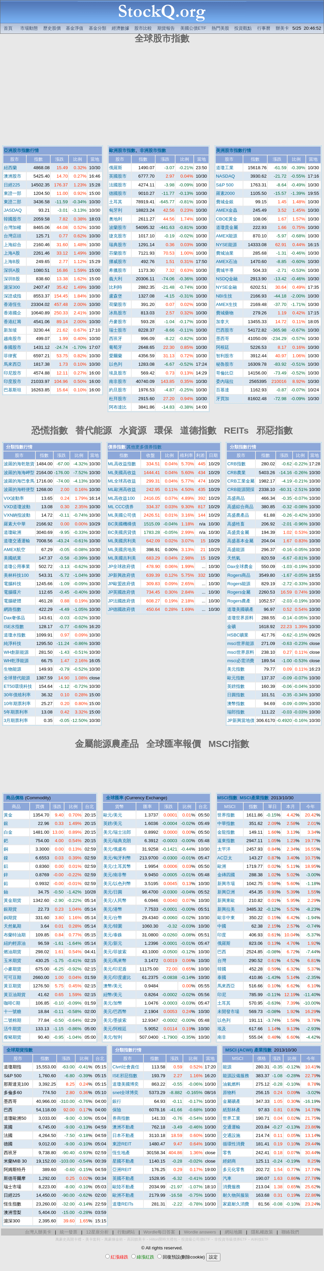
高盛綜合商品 (240, 506)
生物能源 (12, 669)
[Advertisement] (162, 95)
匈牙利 (115, 210)
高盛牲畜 (236, 523)
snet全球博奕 (125, 1092)
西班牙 (115, 338)
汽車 (227, 1178)
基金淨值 (74, 28)
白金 (8, 832)
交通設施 (231, 1135)
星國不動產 (123, 1161)
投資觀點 (243, 28)
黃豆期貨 (12, 985)
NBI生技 (224, 296)
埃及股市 (118, 372)
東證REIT (121, 1143)
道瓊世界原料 (240, 617)
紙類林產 (231, 1109)
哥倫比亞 (225, 372)
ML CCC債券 (121, 506)
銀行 (116, 1101)
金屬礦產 (231, 1101)
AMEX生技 (227, 304)
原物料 (229, 1092)
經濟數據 (120, 28)
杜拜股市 (118, 398)
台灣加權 (12, 227)
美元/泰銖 (112, 934)
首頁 (8, 28)
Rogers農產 (238, 600)
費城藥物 (225, 312)
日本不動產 (123, 1135)
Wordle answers (200, 1232)
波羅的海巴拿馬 (19, 481)
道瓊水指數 (15, 635)
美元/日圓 (112, 891)
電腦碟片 (12, 592)
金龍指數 (226, 832)
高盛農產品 (238, 515)
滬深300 (12, 287)
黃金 (8, 815)
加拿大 (222, 321)
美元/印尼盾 (115, 968)
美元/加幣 (112, 1003)
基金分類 (97, 28)
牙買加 (222, 398)
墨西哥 (222, 338)
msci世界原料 (240, 652)
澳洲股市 (12, 176)
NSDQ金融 (227, 278)
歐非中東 (226, 917)
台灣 (221, 960)
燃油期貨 (12, 951)
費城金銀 (225, 201)
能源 (227, 1066)
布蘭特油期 (15, 934)
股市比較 (143, 28)
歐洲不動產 (123, 1195)
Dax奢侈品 (14, 617)
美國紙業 (12, 558)
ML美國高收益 (122, 472)
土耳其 (115, 201)
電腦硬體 (12, 600)
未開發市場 (228, 1011)
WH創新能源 (16, 652)
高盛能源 (236, 549)
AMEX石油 (227, 261)
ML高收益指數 (122, 463)
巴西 (221, 951)
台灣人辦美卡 (38, 1232)
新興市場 (226, 883)
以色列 (115, 364)
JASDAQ (13, 210)
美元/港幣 (112, 909)
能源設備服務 (236, 1075)
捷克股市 (118, 235)
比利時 (115, 287)
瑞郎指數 (236, 712)
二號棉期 (12, 1020)
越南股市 (12, 338)
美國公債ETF (193, 28)
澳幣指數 (236, 703)
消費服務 (231, 1186)
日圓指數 (236, 694)
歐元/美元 (112, 815)
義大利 (115, 278)
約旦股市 (118, 389)
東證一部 (12, 193)
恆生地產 (121, 1152)
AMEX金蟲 (227, 210)
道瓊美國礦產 (240, 609)
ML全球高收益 (122, 481)
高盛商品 (236, 498)
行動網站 (126, 1232)
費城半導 (225, 270)
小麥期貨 (12, 968)
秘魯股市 (225, 364)
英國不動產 (123, 1178)
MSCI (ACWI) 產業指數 (248, 1050)
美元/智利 (112, 1037)
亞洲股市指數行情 (21, 150)
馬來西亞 (12, 364)
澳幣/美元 (112, 985)
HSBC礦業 (237, 635)
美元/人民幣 (115, 900)
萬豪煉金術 (113, 1239)
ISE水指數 (14, 626)
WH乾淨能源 (16, 660)
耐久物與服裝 (236, 1195)
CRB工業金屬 (240, 481)
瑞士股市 (118, 330)
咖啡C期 (12, 1003)
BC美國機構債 (122, 523)
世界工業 (231, 1118)
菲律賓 (10, 355)
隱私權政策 (262, 1232)
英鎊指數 (236, 686)
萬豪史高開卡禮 (68, 1239)
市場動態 (29, 28)
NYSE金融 (226, 287)
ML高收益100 (121, 498)
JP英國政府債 (121, 592)
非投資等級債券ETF (230, 1239)
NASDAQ (225, 176)
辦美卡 (282, 28)
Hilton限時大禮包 (163, 1239)
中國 (221, 926)
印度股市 (12, 381)
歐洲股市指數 (122, 150)
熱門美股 (220, 28)
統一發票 (68, 1232)
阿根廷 (222, 347)
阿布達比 (118, 407)
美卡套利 (92, 1239)
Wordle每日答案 (159, 1232)
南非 (221, 1037)
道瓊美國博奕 (125, 1084)
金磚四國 (226, 874)
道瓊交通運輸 (17, 540)
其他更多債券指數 (144, 446)
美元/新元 (112, 943)
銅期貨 (10, 917)
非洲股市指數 (153, 150)
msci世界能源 (240, 643)
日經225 (12, 184)
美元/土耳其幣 (117, 866)
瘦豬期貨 (12, 1037)
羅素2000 (225, 193)
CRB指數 (236, 463)
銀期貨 (10, 909)
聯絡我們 (290, 1232)
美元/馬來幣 (115, 960)
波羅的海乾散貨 (19, 463)
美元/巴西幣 (115, 1011)
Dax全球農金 (240, 566)
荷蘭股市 (118, 304)
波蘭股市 (118, 227)
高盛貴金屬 (238, 532)
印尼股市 (12, 372)
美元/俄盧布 (115, 849)
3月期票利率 (16, 720)
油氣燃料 (231, 1084)
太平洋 (224, 849)
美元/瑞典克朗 (117, 840)
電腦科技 (12, 583)
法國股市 (118, 184)
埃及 (221, 1028)
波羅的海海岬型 (19, 472)
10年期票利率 (17, 703)
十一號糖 (12, 1011)
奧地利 (115, 219)
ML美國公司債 (122, 515)
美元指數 (236, 669)
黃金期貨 (12, 900)
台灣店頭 (12, 235)
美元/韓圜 (112, 926)
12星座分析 (97, 1232)
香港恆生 (12, 304)
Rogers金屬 (238, 592)
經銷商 (229, 1161)
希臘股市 (118, 270)
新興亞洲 (226, 891)
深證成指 (12, 296)
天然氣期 (12, 926)
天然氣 (233, 558)
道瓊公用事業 (17, 566)
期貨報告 (166, 28)
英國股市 (118, 176)
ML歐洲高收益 (122, 489)
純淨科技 (12, 643)
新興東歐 (226, 900)
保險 (116, 1109)
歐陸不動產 (123, 1186)
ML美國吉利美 (122, 558)
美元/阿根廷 (115, 1028)
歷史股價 (52, 28)
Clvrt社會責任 (125, 1066)
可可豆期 (12, 977)
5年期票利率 (16, 712)
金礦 (231, 626)
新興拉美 (226, 909)
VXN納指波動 (17, 515)
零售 (227, 1152)
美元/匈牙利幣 (117, 857)
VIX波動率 (14, 498)
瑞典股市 (118, 244)
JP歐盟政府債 (121, 583)
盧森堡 (115, 296)
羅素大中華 (15, 523)
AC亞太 (225, 857)
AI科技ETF (260, 1239)
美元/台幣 (112, 917)
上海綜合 (12, 244)
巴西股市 (225, 330)
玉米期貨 (12, 960)
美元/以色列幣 (117, 883)
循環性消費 (234, 1143)
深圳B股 (12, 278)
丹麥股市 (118, 321)
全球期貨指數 (19, 1050)
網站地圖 (233, 1232)
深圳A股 (12, 270)
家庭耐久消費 (236, 1204)
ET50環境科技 (18, 686)
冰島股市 (118, 312)
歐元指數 (236, 677)
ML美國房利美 (122, 540)
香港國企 (12, 312)
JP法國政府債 (121, 600)
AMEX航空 (14, 549)
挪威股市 (118, 261)
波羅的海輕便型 (19, 489)
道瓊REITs (122, 1204)
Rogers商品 (238, 575)
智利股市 (225, 355)
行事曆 (263, 28)
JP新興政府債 (121, 575)
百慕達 (222, 389)
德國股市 (118, 193)
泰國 (221, 977)
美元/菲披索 (115, 951)
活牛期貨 (12, 1028)
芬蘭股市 (118, 253)
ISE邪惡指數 (124, 1075)
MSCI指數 (227, 797)
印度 (221, 934)
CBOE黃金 (227, 219)
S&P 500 (225, 184)
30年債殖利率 (17, 694)
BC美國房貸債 (122, 532)
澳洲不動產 (123, 1127)
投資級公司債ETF (195, 1239)
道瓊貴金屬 (227, 227)
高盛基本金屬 (240, 540)
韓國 (221, 968)
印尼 (221, 994)
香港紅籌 (12, 321)
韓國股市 (12, 219)
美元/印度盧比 (117, 977)
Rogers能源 (238, 583)
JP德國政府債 (121, 609)
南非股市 (118, 381)
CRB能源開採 (240, 489)
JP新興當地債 (240, 720)
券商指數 (121, 1118)
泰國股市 (12, 347)
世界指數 (226, 815)
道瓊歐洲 (12, 532)
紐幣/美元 (112, 994)
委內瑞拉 (225, 381)
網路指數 (12, 609)
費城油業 (225, 253)
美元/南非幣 (115, 874)
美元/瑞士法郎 (117, 832)
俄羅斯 (115, 167)
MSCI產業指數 (254, 797)
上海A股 (12, 253)
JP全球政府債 (121, 566)
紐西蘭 (10, 167)
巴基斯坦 (12, 389)
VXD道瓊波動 (17, 506)
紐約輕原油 (15, 943)
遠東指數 (226, 840)
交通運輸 (231, 1127)
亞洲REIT (121, 1169)
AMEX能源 (227, 235)
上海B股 (12, 261)
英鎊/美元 (112, 823)
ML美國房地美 (122, 549)
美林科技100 (16, 575)
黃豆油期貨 (15, 994)
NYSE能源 (226, 244)
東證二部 (12, 201)
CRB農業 (236, 472)
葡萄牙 (115, 347)
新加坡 (10, 330)
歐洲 (221, 866)
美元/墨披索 (115, 1020)
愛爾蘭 (115, 355)
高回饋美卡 (136, 1239)
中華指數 (226, 823)
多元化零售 (234, 1169)
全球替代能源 (17, 677)
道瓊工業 (225, 167)
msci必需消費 (240, 660)
